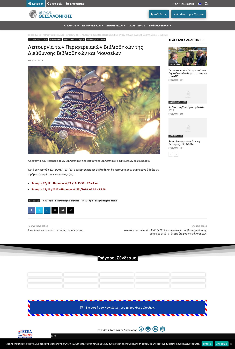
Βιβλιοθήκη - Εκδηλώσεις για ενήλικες (60, 201)
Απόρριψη (221, 344)
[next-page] (176, 154)
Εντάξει (207, 344)
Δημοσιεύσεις (34, 35)
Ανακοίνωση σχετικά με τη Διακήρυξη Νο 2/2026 (184, 143)
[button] (206, 3)
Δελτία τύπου (175, 65)
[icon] (141, 330)
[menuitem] (199, 4)
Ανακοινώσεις (72, 35)
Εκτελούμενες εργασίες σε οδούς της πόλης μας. (56, 230)
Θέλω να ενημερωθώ (53, 35)
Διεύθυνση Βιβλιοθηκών (74, 39)
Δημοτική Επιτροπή (178, 102)
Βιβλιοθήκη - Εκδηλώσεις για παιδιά (99, 201)
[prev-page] (170, 154)
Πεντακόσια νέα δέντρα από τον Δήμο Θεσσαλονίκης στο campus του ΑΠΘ (187, 73)
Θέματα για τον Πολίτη (96, 39)
